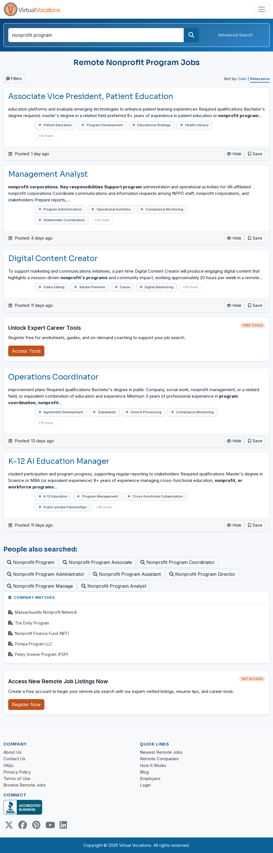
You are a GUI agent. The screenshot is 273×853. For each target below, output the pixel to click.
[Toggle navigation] (262, 9)
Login (145, 785)
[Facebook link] (22, 825)
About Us (12, 752)
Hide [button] (234, 153)
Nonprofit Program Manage (40, 586)
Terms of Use (16, 778)
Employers (150, 778)
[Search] (191, 35)
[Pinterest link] (36, 825)
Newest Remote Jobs (161, 752)
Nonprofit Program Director (202, 574)
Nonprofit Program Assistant (127, 574)
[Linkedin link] (63, 825)
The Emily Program (28, 623)
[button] (255, 153)
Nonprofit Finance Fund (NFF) (38, 633)
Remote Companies (159, 758)
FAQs (8, 765)
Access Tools (26, 351)
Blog (144, 772)
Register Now (26, 704)
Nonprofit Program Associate (97, 562)
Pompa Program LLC (30, 644)
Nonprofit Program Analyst (113, 586)
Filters (14, 78)
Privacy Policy (17, 772)
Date (242, 78)
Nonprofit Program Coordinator (177, 562)
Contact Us (14, 758)
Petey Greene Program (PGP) (38, 654)
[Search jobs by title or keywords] (96, 35)
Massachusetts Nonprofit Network (42, 612)
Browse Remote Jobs (24, 785)
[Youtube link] (49, 825)
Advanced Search (235, 35)
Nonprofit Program (30, 562)
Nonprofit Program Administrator (45, 574)
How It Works (153, 765)
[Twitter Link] (9, 825)
